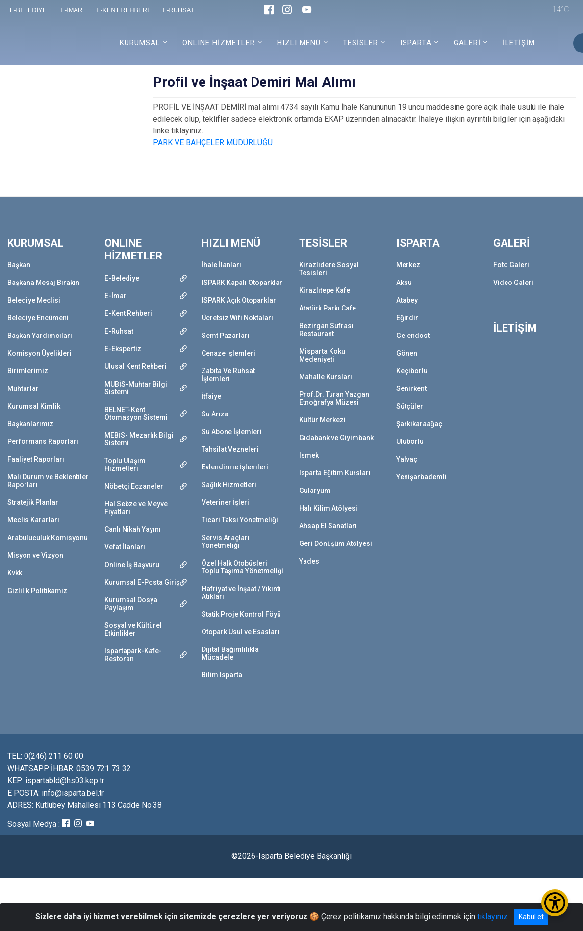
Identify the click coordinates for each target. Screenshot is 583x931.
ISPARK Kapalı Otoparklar (242, 282)
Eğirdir (407, 318)
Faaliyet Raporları (35, 459)
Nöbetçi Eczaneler (133, 486)
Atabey (407, 300)
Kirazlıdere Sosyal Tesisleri (329, 269)
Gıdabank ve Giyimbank (336, 437)
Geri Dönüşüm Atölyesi (335, 543)
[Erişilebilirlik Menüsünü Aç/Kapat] (554, 902)
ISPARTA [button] (415, 42)
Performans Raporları (42, 441)
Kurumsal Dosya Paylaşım (130, 604)
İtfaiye (211, 396)
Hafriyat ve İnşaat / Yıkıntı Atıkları (241, 592)
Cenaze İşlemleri (228, 353)
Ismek (309, 455)
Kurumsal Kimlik (33, 406)
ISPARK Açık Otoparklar (239, 300)
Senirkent (411, 388)
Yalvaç (406, 459)
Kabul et (531, 917)
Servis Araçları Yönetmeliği (226, 541)
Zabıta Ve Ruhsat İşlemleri (228, 375)
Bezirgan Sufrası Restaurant (326, 329)
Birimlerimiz (27, 371)
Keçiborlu (412, 371)
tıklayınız (492, 916)
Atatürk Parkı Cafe (327, 308)
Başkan (18, 265)
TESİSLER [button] (360, 42)
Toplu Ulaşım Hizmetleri (125, 464)
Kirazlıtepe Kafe (324, 290)
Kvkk (14, 573)
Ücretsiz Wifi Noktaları (237, 318)
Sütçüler (409, 406)
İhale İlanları (221, 265)
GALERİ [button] (467, 42)
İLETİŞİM (519, 42)
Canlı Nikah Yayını (132, 529)
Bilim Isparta (222, 675)
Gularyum (314, 490)
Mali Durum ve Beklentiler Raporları (48, 481)
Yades (309, 561)
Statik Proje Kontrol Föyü (241, 614)
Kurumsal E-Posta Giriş (141, 582)
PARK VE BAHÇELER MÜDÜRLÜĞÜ (213, 142)
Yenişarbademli (421, 477)
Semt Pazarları (226, 335)
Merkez (408, 265)
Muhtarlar (23, 388)
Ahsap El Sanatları (328, 526)
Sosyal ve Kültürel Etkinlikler (133, 629)
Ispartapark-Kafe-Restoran (133, 655)
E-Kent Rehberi (128, 313)
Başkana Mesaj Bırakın (43, 282)
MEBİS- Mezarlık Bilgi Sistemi (139, 439)
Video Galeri (513, 282)
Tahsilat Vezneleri (230, 449)
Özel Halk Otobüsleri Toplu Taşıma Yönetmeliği (242, 567)
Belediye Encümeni (38, 318)
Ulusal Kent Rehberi (135, 366)
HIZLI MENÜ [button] (299, 42)
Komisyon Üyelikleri (39, 353)
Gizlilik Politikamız (37, 591)
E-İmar (115, 296)
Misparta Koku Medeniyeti (322, 355)
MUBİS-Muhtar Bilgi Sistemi (135, 388)
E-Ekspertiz (122, 349)
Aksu (404, 282)
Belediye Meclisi (33, 300)
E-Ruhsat (118, 331)
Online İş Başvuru (131, 565)
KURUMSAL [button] (140, 42)
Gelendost (413, 335)
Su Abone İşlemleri (232, 432)
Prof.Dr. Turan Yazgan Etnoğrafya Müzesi (334, 398)
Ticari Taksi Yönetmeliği (240, 520)
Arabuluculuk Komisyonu (47, 538)
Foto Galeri (511, 265)
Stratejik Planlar (32, 502)
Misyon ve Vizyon (35, 555)
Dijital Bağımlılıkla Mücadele (230, 653)
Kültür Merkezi (322, 420)
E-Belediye (121, 278)
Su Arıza (215, 414)
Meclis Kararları (33, 520)
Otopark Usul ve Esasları (240, 632)
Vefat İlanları (124, 547)
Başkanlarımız (30, 424)
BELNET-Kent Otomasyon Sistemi (136, 413)
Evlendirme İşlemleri (235, 467)
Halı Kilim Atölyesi (328, 508)
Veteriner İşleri (225, 502)
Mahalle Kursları (325, 377)
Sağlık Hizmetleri (229, 485)
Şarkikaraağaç (419, 424)
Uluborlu (410, 441)
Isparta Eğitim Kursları (335, 473)
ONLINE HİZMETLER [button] (218, 42)
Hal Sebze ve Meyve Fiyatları (136, 508)
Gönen (406, 353)
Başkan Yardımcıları (39, 335)
